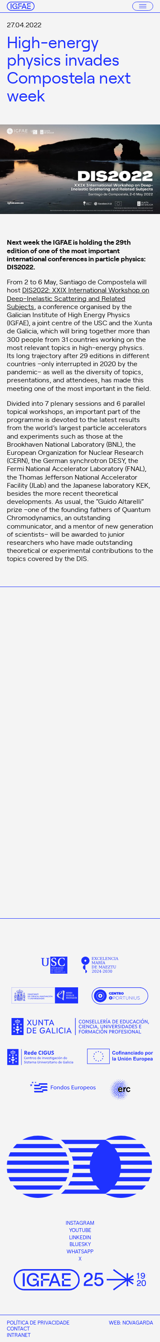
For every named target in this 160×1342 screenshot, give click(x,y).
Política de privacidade (38, 1322)
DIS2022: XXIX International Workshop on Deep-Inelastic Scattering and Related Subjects (78, 297)
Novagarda (137, 1322)
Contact (18, 1328)
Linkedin (80, 1237)
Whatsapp (80, 1251)
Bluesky (80, 1244)
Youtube (80, 1229)
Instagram (80, 1222)
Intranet (19, 1334)
